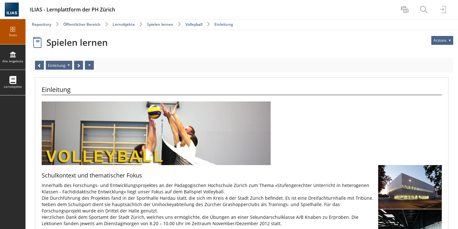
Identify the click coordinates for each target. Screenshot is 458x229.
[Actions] (89, 65)
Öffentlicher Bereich (82, 24)
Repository (41, 24)
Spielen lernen (160, 24)
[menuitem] (405, 9)
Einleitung (223, 24)
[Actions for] (442, 40)
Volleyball (193, 24)
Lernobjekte (124, 24)
